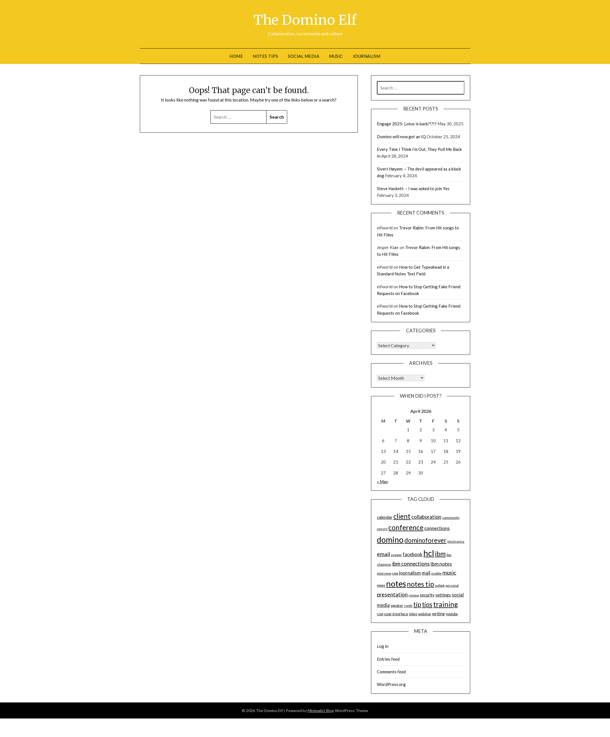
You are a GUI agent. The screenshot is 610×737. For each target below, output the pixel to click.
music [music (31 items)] (449, 572)
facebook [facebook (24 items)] (413, 554)
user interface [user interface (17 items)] (396, 613)
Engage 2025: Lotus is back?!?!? (407, 123)
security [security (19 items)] (427, 594)
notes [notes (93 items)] (396, 583)
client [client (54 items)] (401, 516)
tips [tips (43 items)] (427, 604)
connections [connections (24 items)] (437, 528)
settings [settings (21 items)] (443, 594)
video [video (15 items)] (413, 614)
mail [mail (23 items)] (426, 572)
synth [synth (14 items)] (408, 605)
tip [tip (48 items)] (417, 604)
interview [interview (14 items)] (384, 573)
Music (336, 55)
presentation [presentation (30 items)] (392, 594)
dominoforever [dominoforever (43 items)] (425, 540)
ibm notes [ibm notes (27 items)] (441, 563)
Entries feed (388, 658)
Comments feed (391, 671)
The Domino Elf (305, 19)
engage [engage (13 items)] (396, 554)
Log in (382, 645)
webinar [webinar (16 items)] (424, 613)
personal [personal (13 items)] (452, 585)
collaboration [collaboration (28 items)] (426, 517)
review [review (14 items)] (414, 595)
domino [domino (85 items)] (390, 539)
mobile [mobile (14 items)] (436, 573)
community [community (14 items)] (451, 517)
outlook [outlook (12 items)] (440, 585)
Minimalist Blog (321, 710)
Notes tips (265, 55)
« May (382, 481)
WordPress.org (391, 684)
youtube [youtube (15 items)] (452, 614)
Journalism (367, 55)
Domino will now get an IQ (401, 136)
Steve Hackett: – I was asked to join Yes (413, 188)
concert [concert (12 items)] (382, 528)
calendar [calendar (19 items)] (385, 517)
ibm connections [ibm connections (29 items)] (411, 563)
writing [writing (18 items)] (438, 613)
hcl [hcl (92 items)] (428, 553)
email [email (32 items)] (383, 554)
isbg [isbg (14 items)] (395, 573)
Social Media (303, 55)
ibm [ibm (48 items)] (440, 553)
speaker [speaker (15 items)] (397, 605)
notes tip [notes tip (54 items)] (420, 584)
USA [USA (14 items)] (380, 614)
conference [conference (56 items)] (405, 527)
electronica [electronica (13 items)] (455, 541)
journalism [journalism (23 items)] (410, 572)
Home (236, 55)
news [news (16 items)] (381, 585)
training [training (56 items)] (445, 604)
